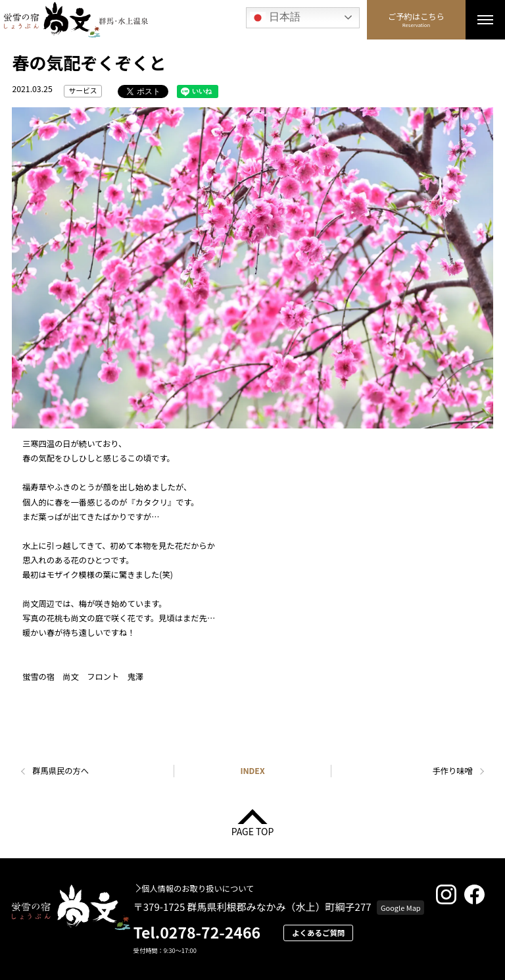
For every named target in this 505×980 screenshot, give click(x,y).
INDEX (252, 771)
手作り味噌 (453, 771)
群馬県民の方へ (60, 771)
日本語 (275, 18)
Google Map (401, 907)
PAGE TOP (252, 830)
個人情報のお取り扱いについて (197, 888)
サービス (83, 90)
